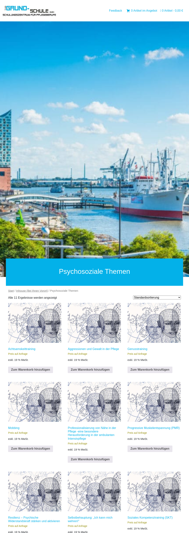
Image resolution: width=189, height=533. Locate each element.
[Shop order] (157, 297)
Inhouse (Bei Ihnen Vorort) (32, 290)
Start (11, 290)
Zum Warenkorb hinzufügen (30, 369)
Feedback (115, 10)
